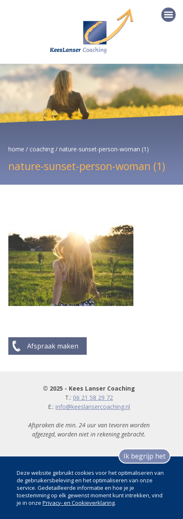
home (16, 149)
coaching (42, 149)
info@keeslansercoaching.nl (92, 407)
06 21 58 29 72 (93, 397)
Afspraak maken (52, 346)
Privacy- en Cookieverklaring (79, 502)
